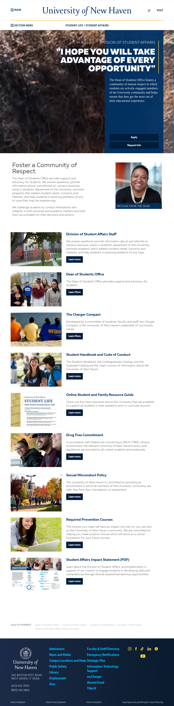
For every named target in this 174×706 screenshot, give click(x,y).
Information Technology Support (103, 669)
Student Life (74, 25)
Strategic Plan (96, 660)
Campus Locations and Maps (67, 660)
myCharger (94, 677)
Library (54, 672)
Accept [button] (128, 701)
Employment (57, 678)
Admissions (57, 649)
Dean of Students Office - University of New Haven (61, 625)
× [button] (171, 699)
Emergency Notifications (103, 655)
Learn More (75, 292)
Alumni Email (95, 682)
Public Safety (58, 666)
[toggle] (149, 10)
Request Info (134, 145)
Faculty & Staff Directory (103, 649)
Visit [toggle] (160, 10)
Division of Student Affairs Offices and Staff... (57, 629)
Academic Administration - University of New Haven (116, 625)
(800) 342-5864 (20, 690)
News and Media (60, 655)
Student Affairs (97, 25)
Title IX (91, 688)
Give (52, 684)
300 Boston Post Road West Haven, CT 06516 (26, 677)
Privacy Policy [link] (110, 701)
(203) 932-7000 (20, 686)
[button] (16, 10)
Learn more (75, 259)
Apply (134, 137)
